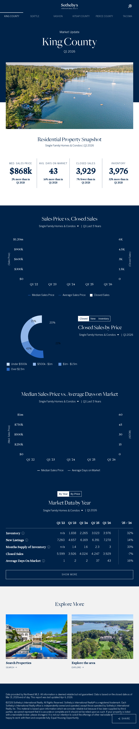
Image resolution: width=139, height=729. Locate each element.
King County (11, 16)
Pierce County (104, 16)
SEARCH (36, 641)
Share (124, 718)
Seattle (34, 16)
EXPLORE (102, 641)
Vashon (58, 16)
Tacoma (127, 16)
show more (69, 574)
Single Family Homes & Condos (59, 226)
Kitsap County (81, 16)
